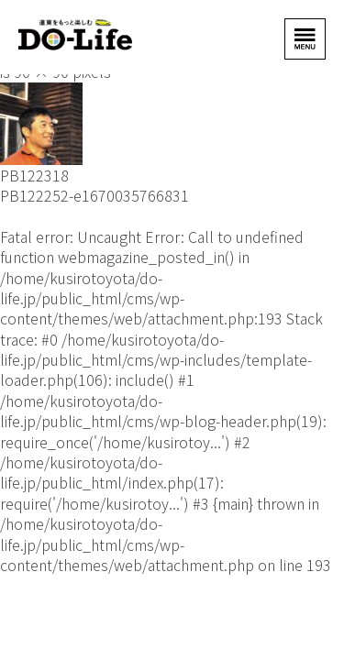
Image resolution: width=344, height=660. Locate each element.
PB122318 (34, 175)
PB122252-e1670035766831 (94, 195)
